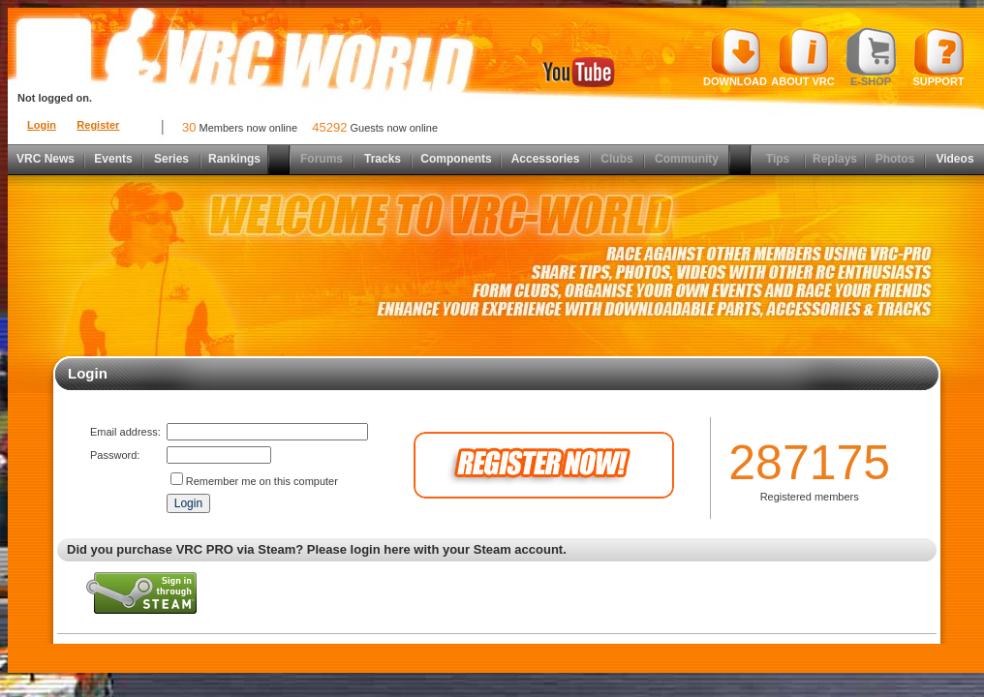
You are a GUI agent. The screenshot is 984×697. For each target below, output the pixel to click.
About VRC (802, 57)
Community (687, 159)
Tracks (382, 159)
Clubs (616, 159)
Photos (895, 159)
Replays (835, 159)
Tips (777, 159)
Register (98, 125)
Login (41, 125)
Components (455, 159)
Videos (954, 159)
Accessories (545, 159)
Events (113, 159)
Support (939, 57)
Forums (321, 159)
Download (735, 57)
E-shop (871, 57)
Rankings (234, 159)
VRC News (45, 159)
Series (171, 159)
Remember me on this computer (262, 481)
